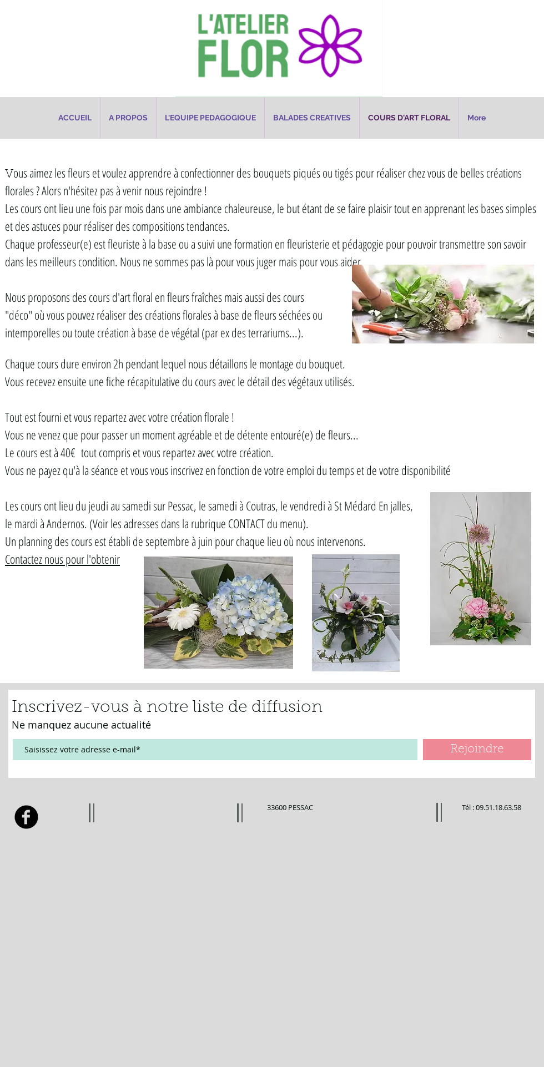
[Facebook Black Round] (26, 817)
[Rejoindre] (477, 749)
